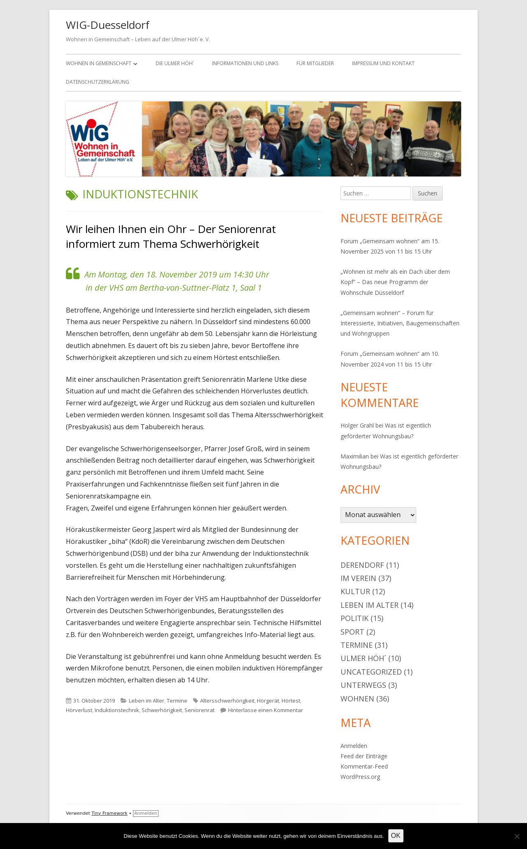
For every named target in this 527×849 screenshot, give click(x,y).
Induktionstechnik (117, 710)
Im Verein (358, 578)
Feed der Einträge (363, 756)
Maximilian (354, 456)
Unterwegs (363, 685)
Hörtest (291, 700)
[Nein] (517, 836)
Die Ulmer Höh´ (175, 63)
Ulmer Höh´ (363, 658)
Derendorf (362, 565)
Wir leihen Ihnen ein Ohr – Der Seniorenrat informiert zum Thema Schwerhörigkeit (171, 236)
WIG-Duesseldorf (107, 24)
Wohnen (357, 698)
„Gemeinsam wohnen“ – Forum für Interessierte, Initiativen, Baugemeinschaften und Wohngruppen (399, 323)
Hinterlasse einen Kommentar (265, 710)
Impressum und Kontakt (383, 63)
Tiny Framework (109, 813)
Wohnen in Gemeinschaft (98, 63)
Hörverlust (79, 710)
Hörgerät (268, 700)
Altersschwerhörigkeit (227, 700)
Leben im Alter (146, 700)
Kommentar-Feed (364, 766)
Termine (177, 700)
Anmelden (353, 746)
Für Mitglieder (315, 63)
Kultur (355, 591)
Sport (352, 632)
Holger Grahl (357, 425)
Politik (354, 618)
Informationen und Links (245, 63)
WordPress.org (360, 777)
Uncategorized (371, 672)
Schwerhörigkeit (162, 710)
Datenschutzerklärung (97, 81)
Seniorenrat (199, 710)
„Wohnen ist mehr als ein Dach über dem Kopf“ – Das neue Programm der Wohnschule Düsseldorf (395, 282)
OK (396, 835)
